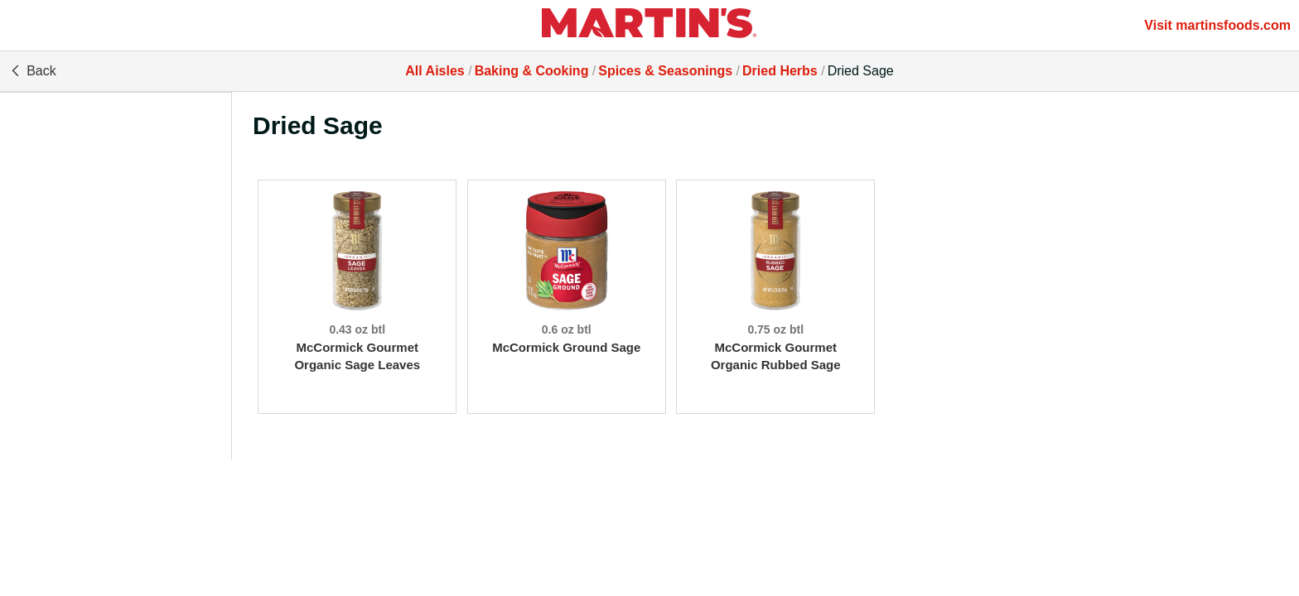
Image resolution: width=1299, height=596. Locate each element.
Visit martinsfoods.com (1217, 25)
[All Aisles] (649, 25)
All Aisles (434, 71)
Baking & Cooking (532, 71)
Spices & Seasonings (665, 71)
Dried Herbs (780, 71)
